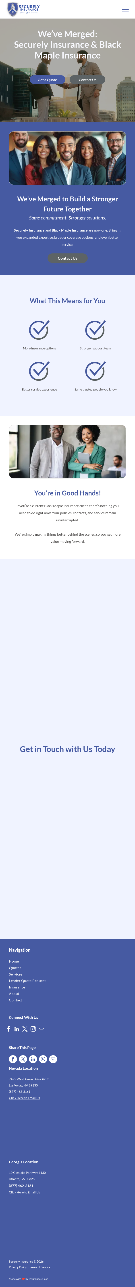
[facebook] (8, 1029)
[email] (41, 1029)
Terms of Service (39, 1267)
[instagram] (33, 1029)
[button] (125, 9)
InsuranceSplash (38, 1279)
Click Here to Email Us (24, 1098)
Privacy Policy (18, 1267)
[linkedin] (17, 1029)
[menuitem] (38, 961)
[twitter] (25, 1029)
